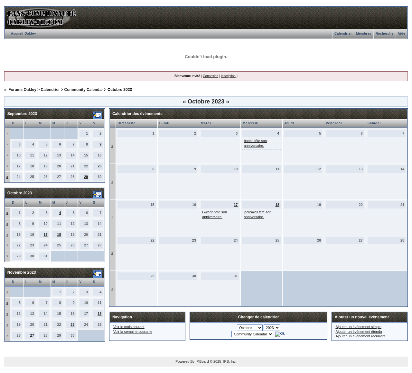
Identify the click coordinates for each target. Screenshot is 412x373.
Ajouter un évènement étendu (358, 331)
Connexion (210, 76)
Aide (402, 33)
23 (99, 166)
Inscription (228, 76)
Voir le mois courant (129, 327)
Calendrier (343, 33)
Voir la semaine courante (132, 331)
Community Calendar (83, 89)
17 (45, 234)
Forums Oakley (22, 89)
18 (59, 234)
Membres (363, 33)
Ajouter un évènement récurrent (360, 336)
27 (32, 335)
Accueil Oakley (23, 33)
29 (86, 177)
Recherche (385, 33)
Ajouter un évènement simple (358, 327)
